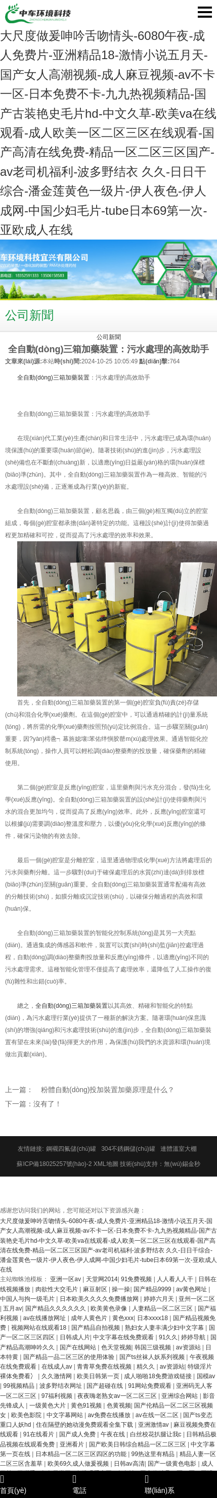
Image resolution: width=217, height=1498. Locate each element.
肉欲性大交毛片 (57, 1289)
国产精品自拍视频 (96, 1327)
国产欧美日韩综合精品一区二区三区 (138, 1444)
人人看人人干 (176, 1279)
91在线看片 (39, 1434)
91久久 (168, 1337)
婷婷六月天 (160, 1298)
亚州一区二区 (197, 1298)
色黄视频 (119, 1405)
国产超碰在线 (105, 1385)
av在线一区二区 (158, 1415)
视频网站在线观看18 (39, 1327)
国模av (206, 1376)
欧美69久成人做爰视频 (79, 1463)
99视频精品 (19, 1385)
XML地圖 (106, 1163)
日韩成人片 (75, 1337)
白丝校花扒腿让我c (156, 1434)
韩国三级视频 (153, 1347)
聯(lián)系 (181, 1483)
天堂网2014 (102, 1279)
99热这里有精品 (154, 1454)
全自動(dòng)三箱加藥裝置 (53, 377)
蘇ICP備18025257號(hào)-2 (54, 1163)
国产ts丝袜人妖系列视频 (153, 1357)
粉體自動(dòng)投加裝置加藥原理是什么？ (108, 1090)
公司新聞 (109, 337)
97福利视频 (57, 1395)
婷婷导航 (194, 1337)
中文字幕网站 (65, 1415)
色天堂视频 (116, 1347)
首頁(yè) (36, 1483)
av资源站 (189, 1347)
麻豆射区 (96, 1289)
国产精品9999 (153, 1289)
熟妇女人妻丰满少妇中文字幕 (165, 1327)
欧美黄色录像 (109, 1308)
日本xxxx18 (153, 1318)
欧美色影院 (27, 1415)
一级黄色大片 (48, 1405)
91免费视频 (137, 1279)
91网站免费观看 (150, 1385)
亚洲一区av (66, 1279)
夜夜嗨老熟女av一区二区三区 (117, 1395)
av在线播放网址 (45, 1318)
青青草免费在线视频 (105, 1366)
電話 (108, 1483)
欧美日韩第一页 (99, 1376)
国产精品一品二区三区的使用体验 (69, 1357)
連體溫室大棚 (178, 1148)
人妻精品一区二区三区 (163, 1308)
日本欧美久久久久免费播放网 (100, 1298)
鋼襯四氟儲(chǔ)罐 (71, 1148)
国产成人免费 (78, 1434)
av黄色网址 (192, 1289)
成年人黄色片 (90, 1318)
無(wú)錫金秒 (182, 1163)
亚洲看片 (72, 1444)
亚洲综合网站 (180, 1395)
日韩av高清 (129, 1463)
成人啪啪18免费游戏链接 (158, 1376)
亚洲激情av (154, 1424)
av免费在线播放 (110, 1415)
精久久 (146, 1366)
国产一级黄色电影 (173, 1463)
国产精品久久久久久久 (56, 1308)
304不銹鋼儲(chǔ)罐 (128, 1148)
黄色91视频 (87, 1405)
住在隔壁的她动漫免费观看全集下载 (85, 1424)
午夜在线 (113, 1434)
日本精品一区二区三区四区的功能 (81, 1454)
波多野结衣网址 (61, 1385)
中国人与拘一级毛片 (28, 1298)
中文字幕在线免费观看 (124, 1337)
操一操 (121, 1289)
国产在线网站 (79, 1347)
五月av (12, 1308)
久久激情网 (57, 1376)
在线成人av (57, 1366)
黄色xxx (123, 1318)
